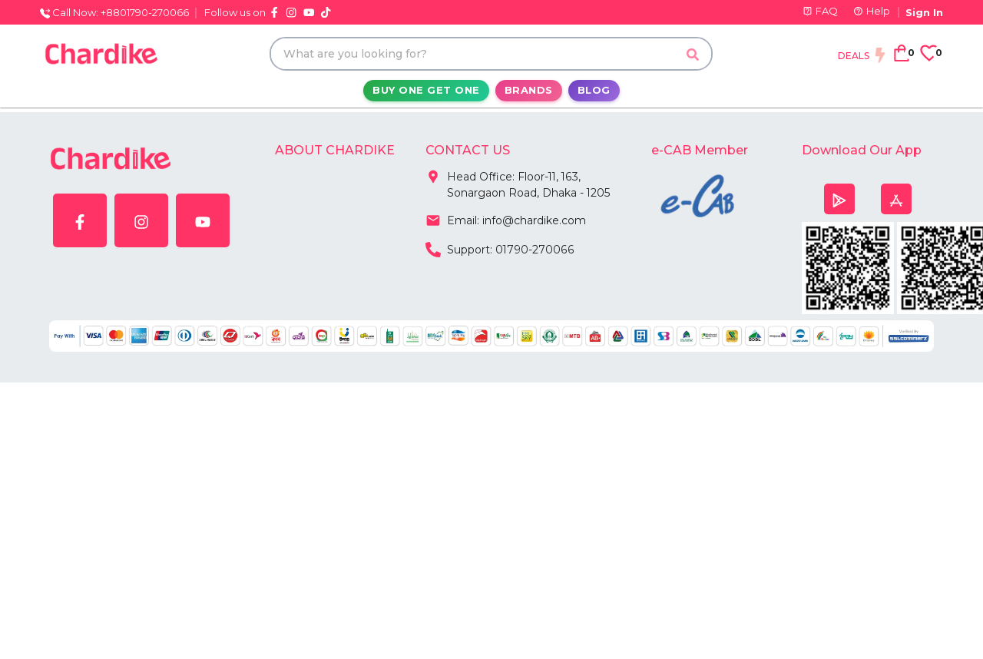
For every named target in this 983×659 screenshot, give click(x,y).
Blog (594, 90)
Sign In (924, 12)
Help (871, 11)
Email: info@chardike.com (505, 218)
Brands (529, 90)
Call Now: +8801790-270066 (114, 12)
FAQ (820, 11)
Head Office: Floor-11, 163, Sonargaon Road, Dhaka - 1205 (518, 182)
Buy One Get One (426, 90)
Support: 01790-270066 (499, 248)
